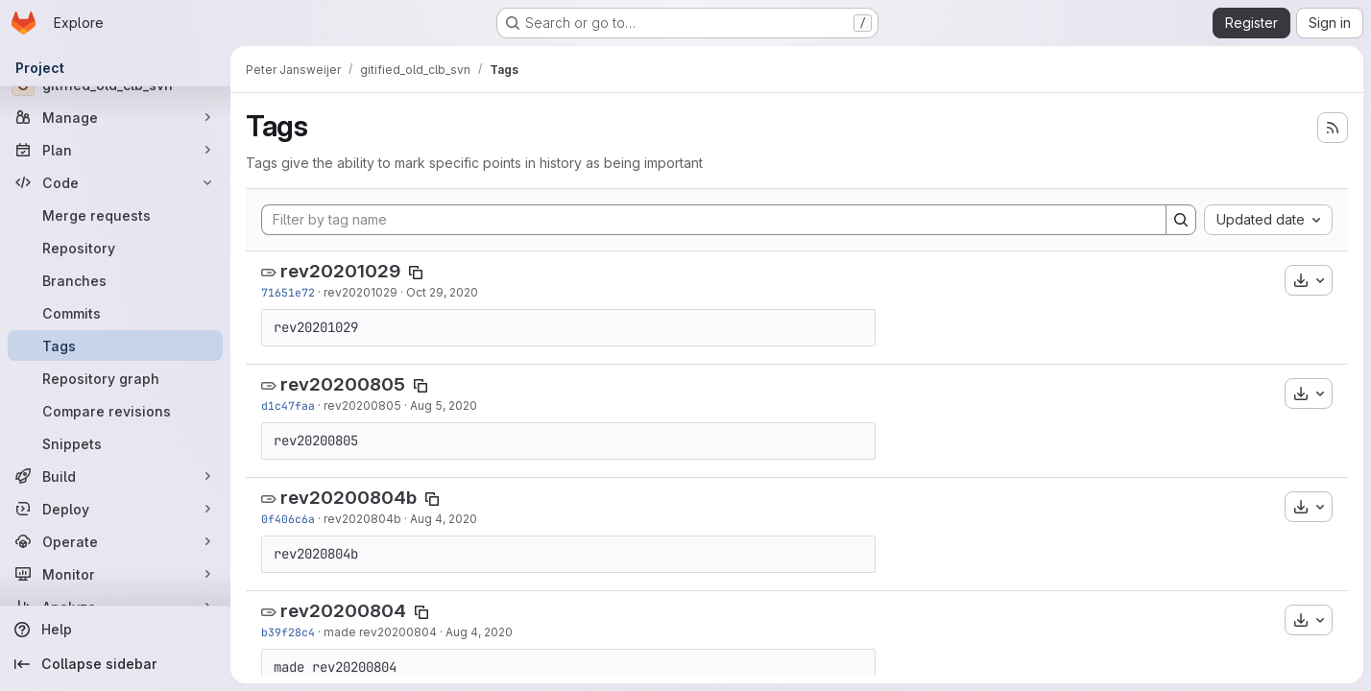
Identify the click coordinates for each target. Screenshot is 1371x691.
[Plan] (115, 149)
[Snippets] (115, 443)
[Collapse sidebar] (115, 664)
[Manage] (115, 117)
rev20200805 (342, 384)
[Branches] (115, 280)
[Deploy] (115, 508)
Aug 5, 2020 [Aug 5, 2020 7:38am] (443, 405)
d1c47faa (288, 405)
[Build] (115, 476)
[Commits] (115, 313)
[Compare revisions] (115, 410)
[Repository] (115, 247)
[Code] (115, 182)
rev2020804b (362, 519)
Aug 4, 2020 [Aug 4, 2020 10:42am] (479, 632)
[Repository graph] (115, 378)
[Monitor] (115, 574)
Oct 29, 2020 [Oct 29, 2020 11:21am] (442, 292)
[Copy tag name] (415, 272)
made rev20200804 (380, 632)
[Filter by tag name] (714, 219)
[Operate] (115, 541)
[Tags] (115, 345)
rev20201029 (340, 271)
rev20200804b (348, 498)
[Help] (115, 629)
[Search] (1181, 219)
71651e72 (288, 292)
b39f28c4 (288, 632)
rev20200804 (343, 611)
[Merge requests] (115, 215)
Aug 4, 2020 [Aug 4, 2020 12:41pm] (443, 519)
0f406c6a (288, 519)
